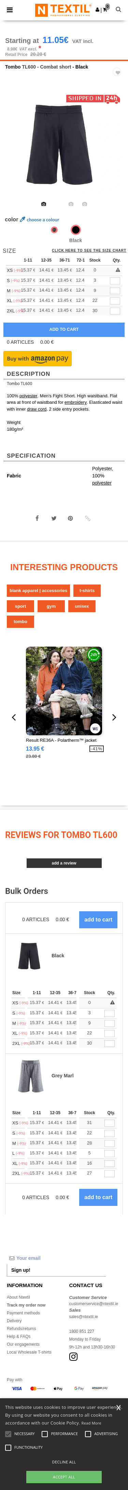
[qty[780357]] (115, 291)
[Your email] (56, 1258)
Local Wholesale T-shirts (29, 1352)
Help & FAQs (18, 1336)
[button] (97, 9)
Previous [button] (14, 148)
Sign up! (20, 1270)
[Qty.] (109, 1013)
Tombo (13, 67)
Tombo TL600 (19, 383)
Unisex (82, 606)
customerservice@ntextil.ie (93, 1303)
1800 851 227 (81, 1331)
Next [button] (118, 148)
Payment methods (23, 1313)
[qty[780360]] (115, 280)
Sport (20, 606)
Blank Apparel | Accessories (38, 590)
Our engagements (23, 1344)
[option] (64, 144)
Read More (92, 1423)
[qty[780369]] (115, 311)
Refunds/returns (21, 1328)
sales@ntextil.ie (83, 1316)
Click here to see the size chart (89, 250)
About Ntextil (18, 1297)
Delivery (14, 1320)
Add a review (64, 863)
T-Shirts (87, 590)
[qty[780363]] (115, 301)
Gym (51, 606)
